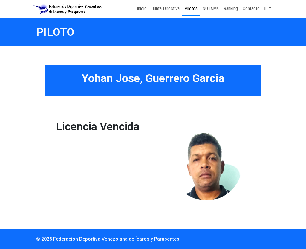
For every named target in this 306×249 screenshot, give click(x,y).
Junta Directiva (166, 8)
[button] (267, 9)
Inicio (142, 8)
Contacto (251, 8)
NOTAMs (210, 8)
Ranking (231, 8)
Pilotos (191, 8)
